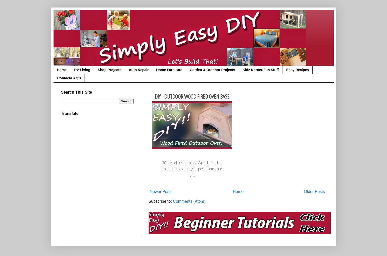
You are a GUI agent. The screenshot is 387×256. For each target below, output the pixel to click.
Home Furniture (169, 70)
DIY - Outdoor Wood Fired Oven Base (192, 96)
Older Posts (314, 191)
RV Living (82, 70)
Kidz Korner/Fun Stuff (261, 70)
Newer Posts (161, 191)
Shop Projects (109, 70)
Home (62, 70)
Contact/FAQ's (69, 78)
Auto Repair (139, 70)
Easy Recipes (297, 70)
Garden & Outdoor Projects (212, 70)
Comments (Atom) (189, 201)
